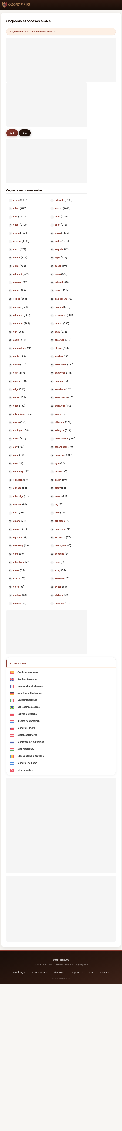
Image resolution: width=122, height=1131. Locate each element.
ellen (15, 512)
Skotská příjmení (26, 728)
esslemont (60, 315)
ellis (15, 216)
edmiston (18, 315)
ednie (16, 397)
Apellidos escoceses (27, 672)
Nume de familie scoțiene (30, 756)
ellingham (18, 562)
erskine (17, 241)
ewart (16, 249)
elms (15, 553)
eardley (59, 356)
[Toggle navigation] (116, 5)
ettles (16, 438)
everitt (16, 578)
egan (57, 257)
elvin (15, 372)
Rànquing (58, 972)
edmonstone (61, 438)
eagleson (60, 529)
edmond (17, 274)
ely (56, 504)
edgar (16, 224)
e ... (25, 133)
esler (57, 562)
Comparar (74, 972)
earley (58, 479)
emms (58, 496)
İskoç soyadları (25, 770)
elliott (16, 208)
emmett (17, 529)
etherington (61, 446)
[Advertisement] (61, 60)
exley (57, 570)
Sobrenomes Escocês (28, 707)
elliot (57, 224)
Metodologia (19, 972)
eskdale (17, 504)
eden (15, 405)
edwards (59, 200)
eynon (58, 586)
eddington (60, 545)
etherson (59, 422)
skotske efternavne (27, 735)
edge (16, 389)
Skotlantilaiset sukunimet (30, 742)
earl (15, 331)
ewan (58, 274)
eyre (57, 463)
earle (16, 455)
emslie (16, 257)
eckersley (18, 545)
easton (58, 208)
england (59, 307)
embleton (60, 578)
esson (58, 265)
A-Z (12, 133)
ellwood (17, 488)
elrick (16, 265)
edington (59, 430)
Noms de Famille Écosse (30, 686)
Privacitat (104, 972)
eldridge (17, 430)
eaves (16, 570)
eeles (16, 586)
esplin (16, 364)
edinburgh (18, 471)
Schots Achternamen (28, 721)
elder (57, 216)
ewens (58, 471)
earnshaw (60, 455)
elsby (58, 488)
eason (16, 422)
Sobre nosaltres (39, 972)
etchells (59, 595)
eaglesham (61, 298)
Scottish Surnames (27, 679)
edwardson (19, 414)
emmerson (60, 364)
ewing (16, 233)
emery (16, 381)
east (15, 463)
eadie (58, 241)
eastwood (60, 372)
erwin (58, 414)
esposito (59, 553)
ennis (16, 356)
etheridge (18, 496)
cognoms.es (61, 959)
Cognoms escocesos (42, 31)
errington (60, 520)
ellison (58, 348)
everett (58, 323)
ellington (18, 479)
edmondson (61, 397)
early (57, 331)
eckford (17, 595)
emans (16, 520)
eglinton (17, 537)
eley (15, 446)
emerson (59, 339)
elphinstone (19, 348)
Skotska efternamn (27, 763)
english (59, 249)
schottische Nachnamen (29, 693)
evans (16, 200)
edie (57, 512)
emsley (17, 603)
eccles (16, 298)
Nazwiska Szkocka (27, 714)
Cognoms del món (19, 31)
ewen (58, 233)
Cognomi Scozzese (27, 700)
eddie (16, 290)
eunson (17, 307)
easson (17, 282)
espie (16, 339)
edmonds (18, 323)
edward (59, 282)
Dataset (89, 972)
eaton (58, 290)
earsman (59, 603)
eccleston (60, 537)
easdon (59, 381)
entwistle (60, 389)
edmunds (60, 405)
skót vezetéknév (25, 749)
